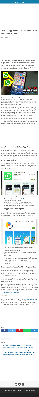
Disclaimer (26, 390)
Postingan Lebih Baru (6, 339)
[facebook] (4, 330)
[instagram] (23, 384)
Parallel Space (21, 249)
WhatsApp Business (23, 199)
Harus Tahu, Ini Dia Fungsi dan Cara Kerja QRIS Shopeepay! (16, 345)
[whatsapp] (27, 330)
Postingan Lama (33, 339)
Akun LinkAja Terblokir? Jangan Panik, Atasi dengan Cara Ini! (17, 354)
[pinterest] (19, 330)
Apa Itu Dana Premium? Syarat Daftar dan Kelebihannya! (16, 350)
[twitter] (12, 330)
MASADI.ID (21, 395)
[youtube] (19, 384)
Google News (32, 390)
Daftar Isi (10, 390)
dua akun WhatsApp (27, 120)
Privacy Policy (20, 390)
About (5, 390)
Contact (14, 390)
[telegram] (34, 330)
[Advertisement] (19, 15)
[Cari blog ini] (37, 2)
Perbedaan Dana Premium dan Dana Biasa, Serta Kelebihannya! (17, 347)
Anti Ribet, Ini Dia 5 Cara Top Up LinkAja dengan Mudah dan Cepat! (18, 352)
